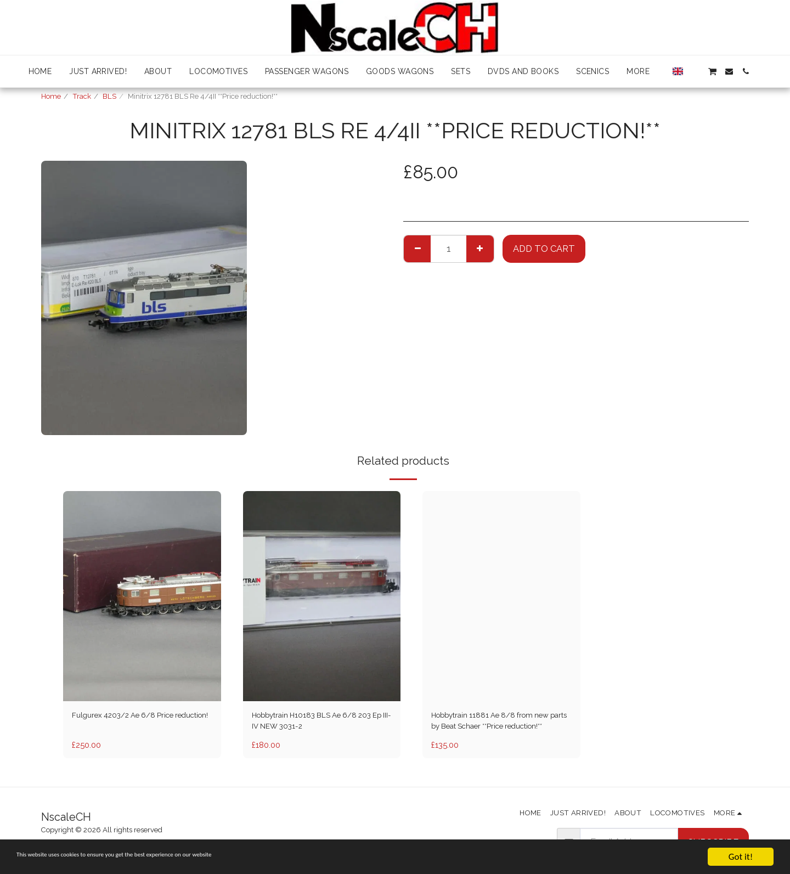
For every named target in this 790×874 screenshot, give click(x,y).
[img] (142, 596)
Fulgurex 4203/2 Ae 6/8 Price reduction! (132, 723)
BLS (109, 96)
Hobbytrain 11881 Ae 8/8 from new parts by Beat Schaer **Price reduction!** (497, 724)
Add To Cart (544, 248)
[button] (695, 71)
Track (81, 96)
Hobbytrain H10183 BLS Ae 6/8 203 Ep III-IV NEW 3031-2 (317, 723)
